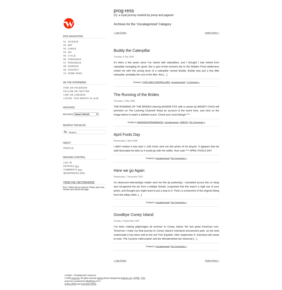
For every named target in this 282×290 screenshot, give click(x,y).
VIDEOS (184, 122)
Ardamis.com (126, 278)
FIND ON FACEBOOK (75, 88)
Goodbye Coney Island (133, 214)
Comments (72, 170)
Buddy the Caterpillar (132, 50)
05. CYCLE (69, 56)
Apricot (100, 278)
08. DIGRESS (71, 66)
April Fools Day (127, 134)
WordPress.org (74, 173)
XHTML (136, 278)
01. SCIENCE (71, 42)
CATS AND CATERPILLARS (156, 82)
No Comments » (197, 122)
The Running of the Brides (136, 94)
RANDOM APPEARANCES (150, 122)
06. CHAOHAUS (72, 59)
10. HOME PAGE (72, 73)
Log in (67, 163)
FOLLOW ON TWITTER (76, 91)
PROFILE (68, 148)
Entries (71, 166)
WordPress (90, 281)
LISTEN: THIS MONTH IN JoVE (81, 98)
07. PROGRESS (72, 63)
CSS (143, 278)
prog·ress (124, 10)
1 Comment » (193, 82)
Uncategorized (178, 82)
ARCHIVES (68, 114)
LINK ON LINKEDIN (74, 95)
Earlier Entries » (212, 33)
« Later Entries (120, 33)
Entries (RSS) (71, 284)
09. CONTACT (71, 70)
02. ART (67, 45)
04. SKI (67, 52)
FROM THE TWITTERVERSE (79, 182)
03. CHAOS (69, 49)
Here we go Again (129, 170)
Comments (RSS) (88, 284)
